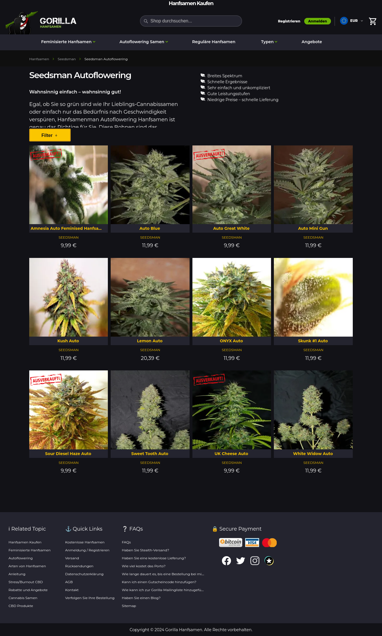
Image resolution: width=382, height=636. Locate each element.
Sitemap (129, 606)
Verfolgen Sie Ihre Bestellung (90, 598)
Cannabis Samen (23, 598)
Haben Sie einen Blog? (141, 598)
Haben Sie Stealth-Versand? (145, 550)
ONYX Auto (231, 340)
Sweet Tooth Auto (149, 453)
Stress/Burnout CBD (26, 582)
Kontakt (72, 590)
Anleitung (17, 574)
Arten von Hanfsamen (27, 566)
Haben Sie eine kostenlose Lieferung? (154, 558)
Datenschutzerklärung (84, 574)
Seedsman (68, 237)
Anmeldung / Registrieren (87, 550)
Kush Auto (68, 340)
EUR (354, 20)
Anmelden (317, 21)
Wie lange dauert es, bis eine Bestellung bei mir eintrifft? (170, 574)
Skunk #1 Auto (313, 340)
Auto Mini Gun (313, 228)
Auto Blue (149, 228)
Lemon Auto (150, 340)
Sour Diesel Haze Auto (68, 453)
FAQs (126, 542)
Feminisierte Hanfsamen (30, 550)
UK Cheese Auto (231, 453)
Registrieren (289, 21)
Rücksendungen (79, 566)
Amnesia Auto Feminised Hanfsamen (69, 228)
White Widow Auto (313, 453)
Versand (72, 558)
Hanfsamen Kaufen (25, 542)
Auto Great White (231, 228)
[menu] (191, 42)
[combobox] (191, 21)
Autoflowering (21, 558)
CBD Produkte (21, 606)
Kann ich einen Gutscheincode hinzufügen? (159, 582)
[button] (352, 21)
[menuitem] (67, 41)
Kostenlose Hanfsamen (85, 542)
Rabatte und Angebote (28, 590)
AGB (69, 582)
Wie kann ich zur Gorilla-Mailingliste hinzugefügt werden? (171, 590)
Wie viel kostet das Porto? (143, 566)
